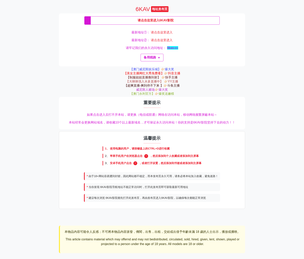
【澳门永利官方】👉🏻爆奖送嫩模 (152, 93)
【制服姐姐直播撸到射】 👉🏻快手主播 (152, 77)
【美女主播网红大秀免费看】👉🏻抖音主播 (152, 73)
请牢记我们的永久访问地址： (152, 48)
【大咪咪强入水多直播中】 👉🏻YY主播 (152, 81)
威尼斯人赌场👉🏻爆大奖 (152, 89)
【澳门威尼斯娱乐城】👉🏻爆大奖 (152, 69)
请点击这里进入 (162, 32)
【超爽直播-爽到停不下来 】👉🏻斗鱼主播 (152, 85)
